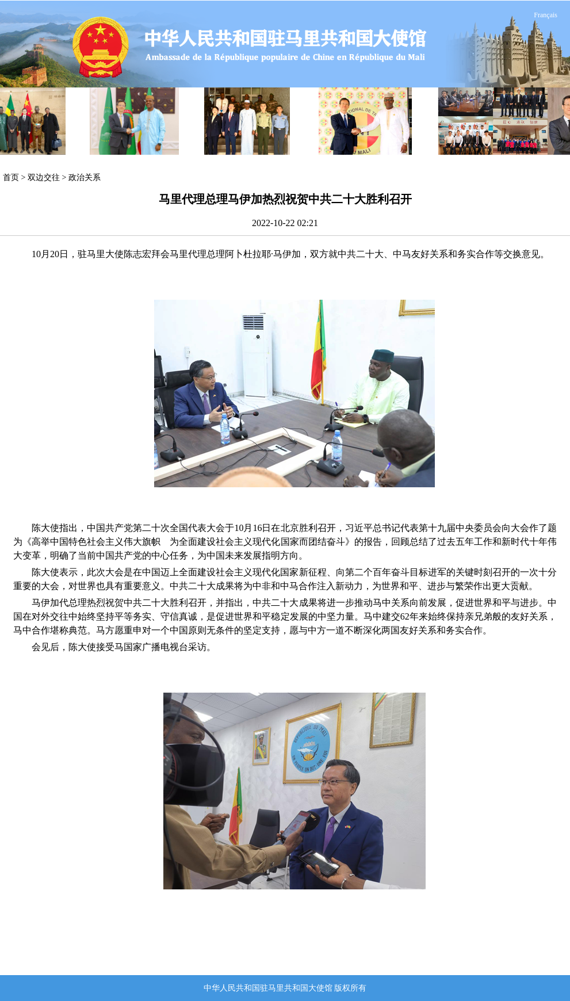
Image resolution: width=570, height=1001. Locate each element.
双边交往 (44, 177)
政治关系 (84, 177)
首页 (11, 177)
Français (545, 15)
